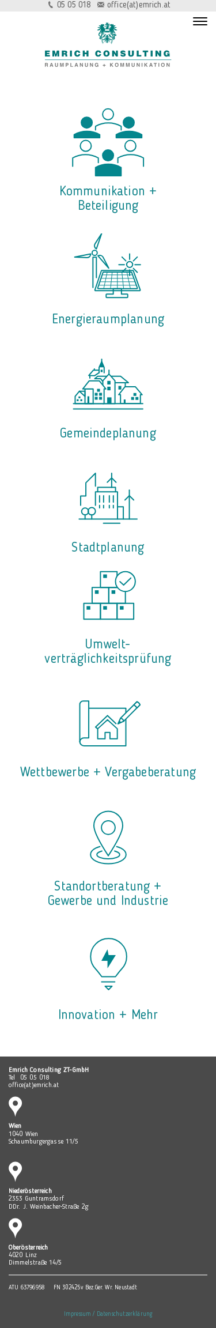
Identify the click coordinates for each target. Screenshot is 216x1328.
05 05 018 (74, 5)
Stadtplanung (107, 548)
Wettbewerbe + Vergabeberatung (108, 773)
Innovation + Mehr (108, 1015)
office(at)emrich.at (138, 5)
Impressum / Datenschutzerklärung (108, 1314)
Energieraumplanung (108, 320)
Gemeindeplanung (108, 434)
